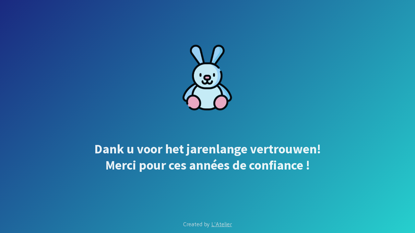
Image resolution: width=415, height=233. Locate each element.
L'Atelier (221, 224)
